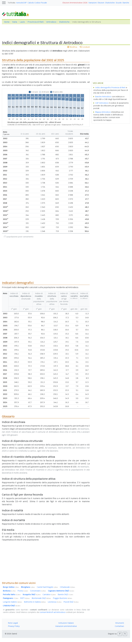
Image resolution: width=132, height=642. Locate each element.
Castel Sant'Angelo (47, 587)
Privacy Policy (14, 626)
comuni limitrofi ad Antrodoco (53, 612)
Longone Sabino (12, 602)
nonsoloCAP (21, 3)
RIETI (25, 598)
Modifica (72, 47)
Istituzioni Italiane (66, 623)
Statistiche (110, 3)
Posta (23, 591)
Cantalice (49, 594)
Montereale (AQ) (41, 598)
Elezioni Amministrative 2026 (75, 3)
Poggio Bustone (62, 598)
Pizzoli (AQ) (71, 602)
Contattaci (119, 626)
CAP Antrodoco (101, 103)
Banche (126, 3)
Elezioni (101, 3)
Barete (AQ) (65, 594)
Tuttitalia (11, 3)
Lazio (22, 22)
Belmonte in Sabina (35, 602)
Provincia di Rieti (36, 22)
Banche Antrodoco (103, 96)
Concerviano (38, 591)
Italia (14, 22)
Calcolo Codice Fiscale (37, 3)
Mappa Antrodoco (103, 112)
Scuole (119, 3)
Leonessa (55, 602)
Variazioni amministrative (66, 626)
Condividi (85, 47)
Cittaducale (67, 587)
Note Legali (13, 623)
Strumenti (119, 623)
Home (6, 22)
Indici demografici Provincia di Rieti (110, 87)
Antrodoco (51, 22)
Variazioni (92, 3)
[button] (120, 634)
